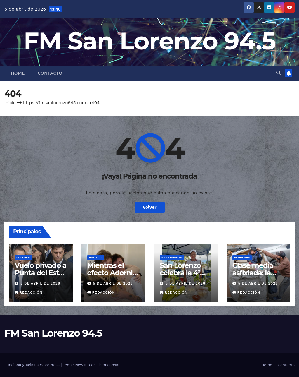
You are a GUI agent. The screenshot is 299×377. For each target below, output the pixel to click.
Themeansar (108, 365)
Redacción (29, 292)
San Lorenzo (171, 257)
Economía (242, 257)
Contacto (50, 73)
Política (23, 257)
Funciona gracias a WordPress (32, 365)
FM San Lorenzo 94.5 (150, 41)
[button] (278, 73)
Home (18, 73)
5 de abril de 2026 (40, 283)
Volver (150, 207)
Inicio (10, 102)
